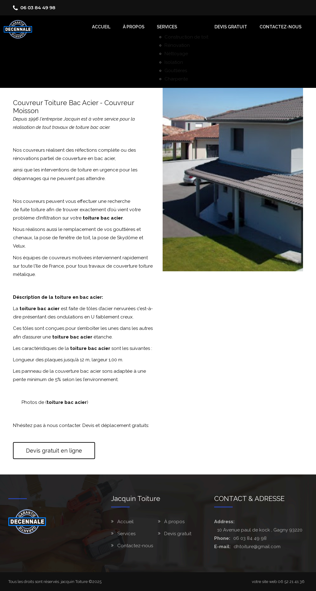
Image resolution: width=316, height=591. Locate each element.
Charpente (176, 79)
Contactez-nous (280, 26)
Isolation (173, 62)
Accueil (125, 521)
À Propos (133, 26)
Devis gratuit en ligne (54, 450)
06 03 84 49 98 (37, 7)
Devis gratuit (230, 26)
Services (167, 26)
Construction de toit (186, 37)
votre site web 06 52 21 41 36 (278, 581)
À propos (174, 521)
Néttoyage (176, 53)
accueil (101, 26)
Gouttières (175, 70)
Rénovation (177, 45)
